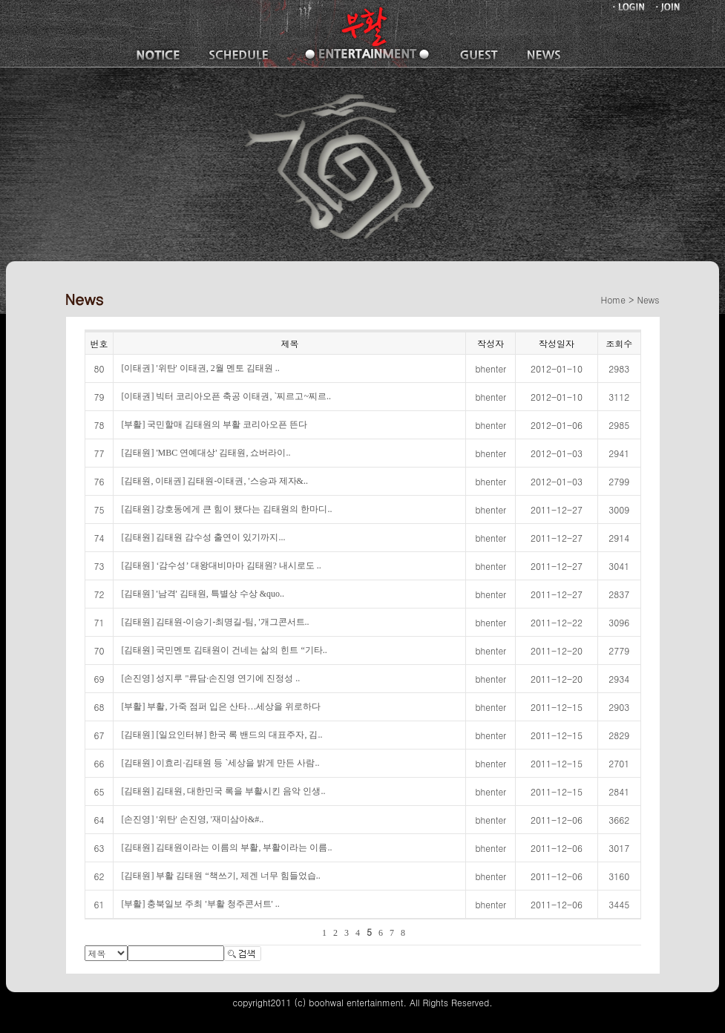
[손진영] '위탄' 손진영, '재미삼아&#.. (192, 819)
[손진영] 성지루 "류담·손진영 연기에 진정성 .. (210, 678)
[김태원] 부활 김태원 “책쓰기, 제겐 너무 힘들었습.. (220, 875)
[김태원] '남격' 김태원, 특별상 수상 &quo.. (202, 593)
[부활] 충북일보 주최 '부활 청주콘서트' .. (200, 904)
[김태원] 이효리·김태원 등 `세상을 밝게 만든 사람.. (220, 763)
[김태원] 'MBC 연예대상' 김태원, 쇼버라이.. (205, 452)
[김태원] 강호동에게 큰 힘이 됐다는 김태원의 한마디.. (226, 509)
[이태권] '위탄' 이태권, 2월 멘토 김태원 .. (200, 368)
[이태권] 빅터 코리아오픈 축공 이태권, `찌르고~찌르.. (225, 396)
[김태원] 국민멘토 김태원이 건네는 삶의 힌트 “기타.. (224, 650)
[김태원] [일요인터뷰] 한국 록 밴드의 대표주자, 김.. (221, 734)
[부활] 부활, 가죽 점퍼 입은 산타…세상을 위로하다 (221, 706)
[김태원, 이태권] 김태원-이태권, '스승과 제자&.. (214, 481)
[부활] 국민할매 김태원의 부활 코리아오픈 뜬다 (214, 424)
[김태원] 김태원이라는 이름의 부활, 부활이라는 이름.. (226, 847)
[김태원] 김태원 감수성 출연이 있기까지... (203, 537)
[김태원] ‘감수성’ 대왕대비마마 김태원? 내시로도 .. (221, 565)
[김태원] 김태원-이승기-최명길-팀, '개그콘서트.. (215, 622)
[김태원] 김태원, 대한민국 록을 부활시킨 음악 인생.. (223, 791)
